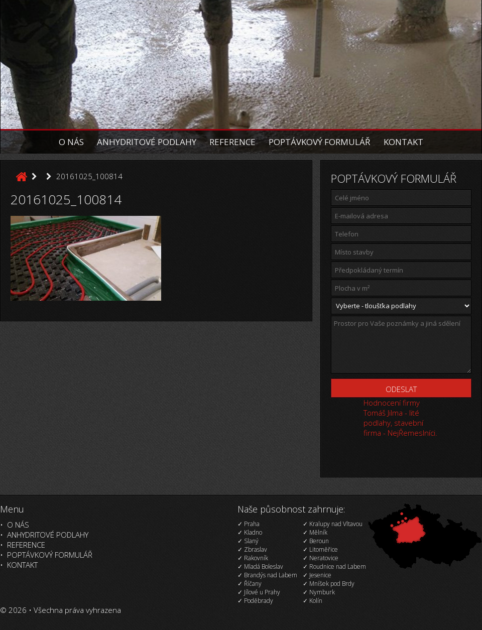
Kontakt (403, 142)
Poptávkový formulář (320, 142)
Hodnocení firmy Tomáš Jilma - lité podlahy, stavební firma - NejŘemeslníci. (400, 418)
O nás (71, 142)
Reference (232, 142)
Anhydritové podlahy (146, 142)
